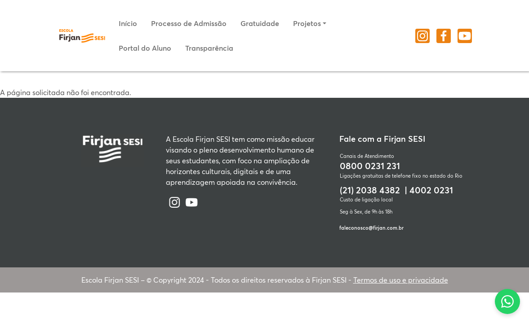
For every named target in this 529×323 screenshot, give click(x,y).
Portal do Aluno (145, 47)
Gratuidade (259, 23)
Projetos (307, 23)
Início (128, 23)
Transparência (209, 47)
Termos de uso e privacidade (400, 279)
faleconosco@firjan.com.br (371, 227)
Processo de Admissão (189, 23)
